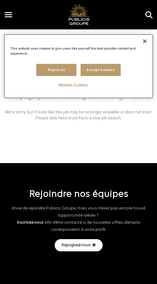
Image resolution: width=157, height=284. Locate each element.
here (62, 118)
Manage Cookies (73, 85)
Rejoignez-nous (79, 245)
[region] (78, 66)
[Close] (144, 41)
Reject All (56, 69)
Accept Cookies (101, 69)
